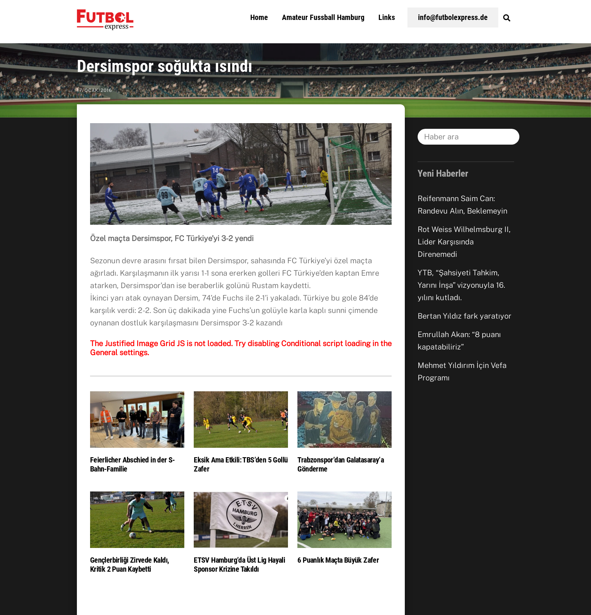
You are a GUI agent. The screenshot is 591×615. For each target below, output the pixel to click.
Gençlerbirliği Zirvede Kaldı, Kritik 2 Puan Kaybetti (129, 564)
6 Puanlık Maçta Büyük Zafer (338, 560)
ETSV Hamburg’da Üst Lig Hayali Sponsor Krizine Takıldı (239, 564)
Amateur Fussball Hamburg (323, 17)
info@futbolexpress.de (453, 17)
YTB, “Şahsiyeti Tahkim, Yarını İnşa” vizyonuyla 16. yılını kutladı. (461, 285)
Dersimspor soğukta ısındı (165, 66)
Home (259, 17)
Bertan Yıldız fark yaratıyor (464, 315)
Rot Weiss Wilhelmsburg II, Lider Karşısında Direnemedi (464, 242)
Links (386, 17)
